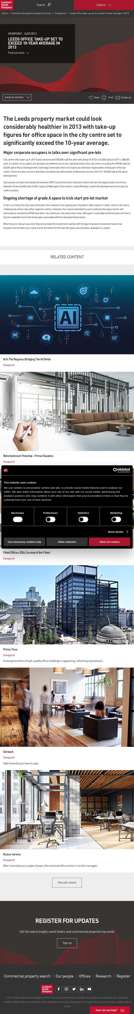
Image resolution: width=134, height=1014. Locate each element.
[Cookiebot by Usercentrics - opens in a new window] (115, 470)
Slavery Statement (93, 997)
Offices (84, 976)
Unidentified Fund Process (57, 1002)
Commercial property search (27, 976)
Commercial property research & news (31, 13)
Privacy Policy (92, 1002)
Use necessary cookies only (24, 541)
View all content (67, 882)
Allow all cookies (110, 541)
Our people (65, 976)
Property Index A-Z (77, 1002)
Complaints (80, 997)
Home (5, 13)
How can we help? (107, 1010)
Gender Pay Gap (109, 997)
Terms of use (55, 997)
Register (123, 976)
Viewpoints (60, 13)
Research (103, 976)
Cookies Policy (68, 997)
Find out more (18, 52)
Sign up (66, 943)
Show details (116, 531)
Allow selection (67, 541)
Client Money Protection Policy (33, 1002)
